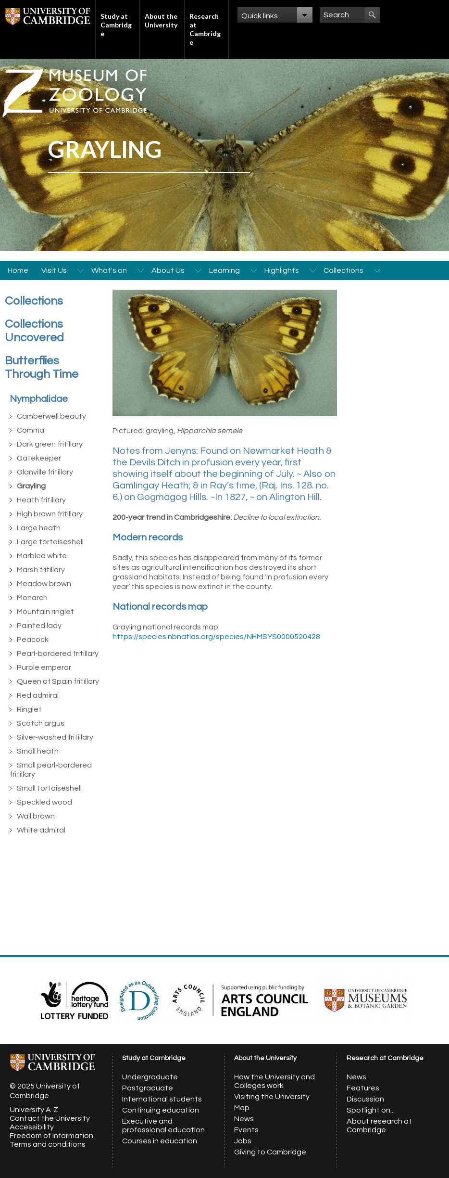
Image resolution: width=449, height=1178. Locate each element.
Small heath (38, 751)
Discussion (365, 1099)
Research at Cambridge (205, 29)
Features (363, 1088)
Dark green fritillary (50, 444)
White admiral (41, 830)
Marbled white (42, 556)
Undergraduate (150, 1077)
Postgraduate (147, 1088)
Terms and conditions (48, 1144)
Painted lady (39, 625)
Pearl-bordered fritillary (58, 653)
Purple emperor (44, 667)
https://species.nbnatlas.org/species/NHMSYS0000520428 (216, 636)
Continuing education (160, 1110)
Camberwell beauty (51, 416)
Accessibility (32, 1127)
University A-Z (34, 1110)
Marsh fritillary (41, 570)
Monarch (32, 598)
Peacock (33, 639)
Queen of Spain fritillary (58, 681)
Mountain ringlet (45, 611)
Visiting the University (272, 1097)
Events (246, 1130)
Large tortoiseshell (50, 542)
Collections (343, 270)
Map (241, 1108)
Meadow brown (44, 584)
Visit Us (54, 270)
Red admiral (38, 695)
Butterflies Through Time (41, 367)
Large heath (39, 528)
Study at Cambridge (116, 25)
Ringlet (29, 709)
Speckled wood (44, 802)
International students (162, 1099)
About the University (161, 20)
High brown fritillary (50, 514)
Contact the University (50, 1118)
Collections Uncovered (34, 331)
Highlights (281, 270)
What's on (109, 270)
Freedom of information (51, 1136)
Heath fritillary (41, 500)
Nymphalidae (39, 399)
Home (18, 270)
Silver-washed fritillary (55, 737)
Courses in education (159, 1141)
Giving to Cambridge (270, 1152)
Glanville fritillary (45, 472)
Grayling (31, 486)
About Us (168, 270)
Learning (224, 270)
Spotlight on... (371, 1110)
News (244, 1119)
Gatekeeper (39, 458)
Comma (30, 430)
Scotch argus (40, 723)
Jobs (242, 1141)
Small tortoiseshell (49, 788)
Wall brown (36, 816)
